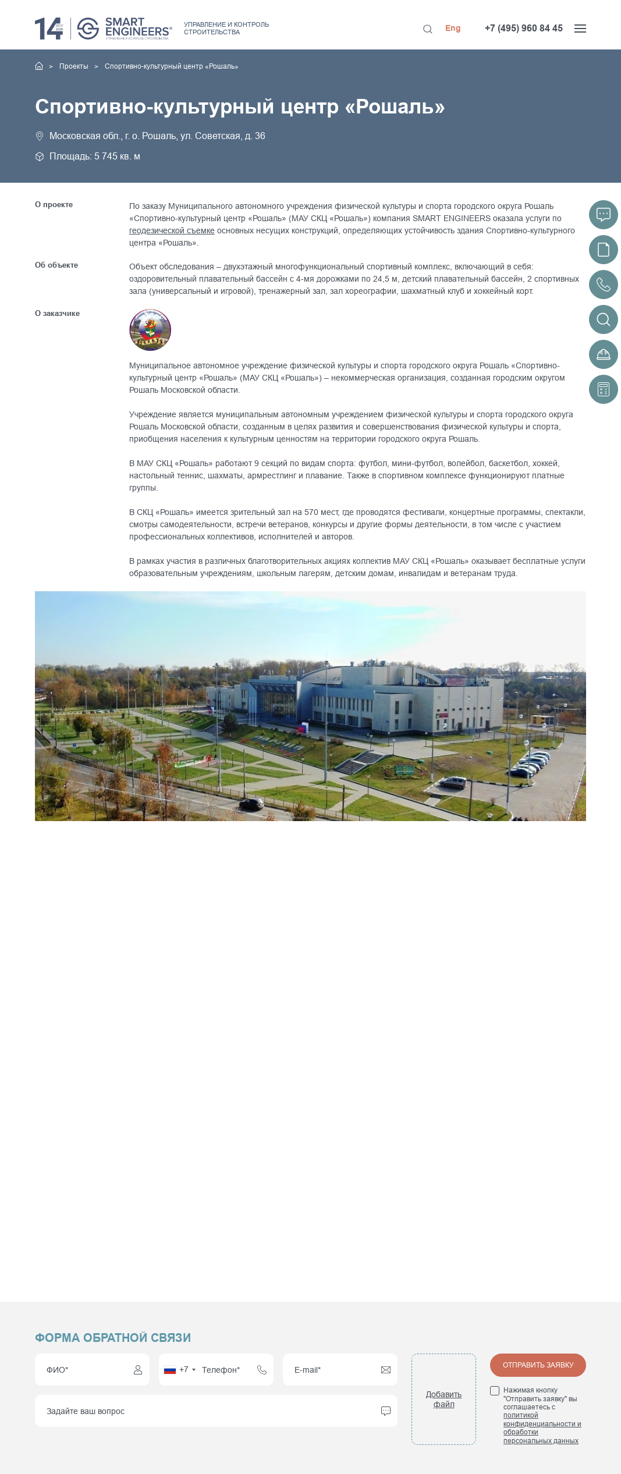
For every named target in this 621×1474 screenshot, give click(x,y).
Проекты (74, 66)
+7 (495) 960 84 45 (524, 28)
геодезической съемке (172, 230)
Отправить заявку (538, 1365)
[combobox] (179, 1369)
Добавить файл (444, 1399)
